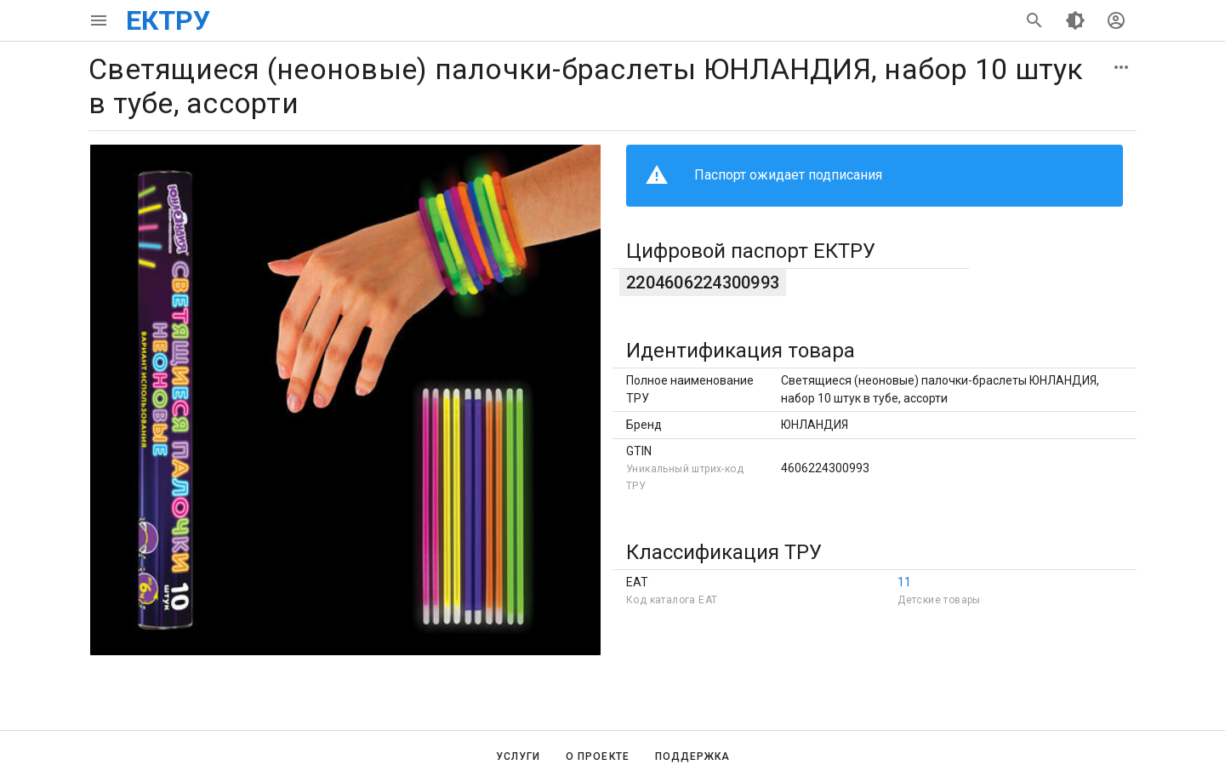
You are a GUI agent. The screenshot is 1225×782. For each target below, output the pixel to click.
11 (904, 582)
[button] (1121, 67)
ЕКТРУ (168, 20)
